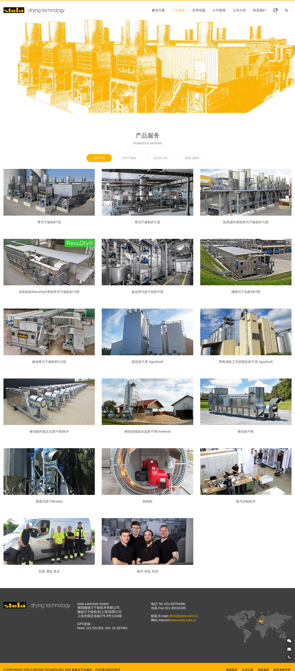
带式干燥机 (129, 158)
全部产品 (99, 158)
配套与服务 (192, 158)
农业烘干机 (161, 158)
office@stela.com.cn (183, 616)
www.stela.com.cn (183, 620)
